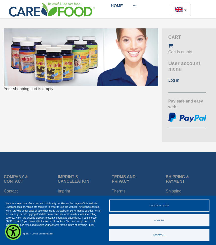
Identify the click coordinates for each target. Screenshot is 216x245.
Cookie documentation (42, 233)
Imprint (25, 233)
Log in (173, 80)
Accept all (159, 235)
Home (117, 6)
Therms (118, 191)
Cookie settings (159, 205)
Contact (11, 191)
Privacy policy (12, 233)
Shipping (174, 191)
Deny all (159, 220)
